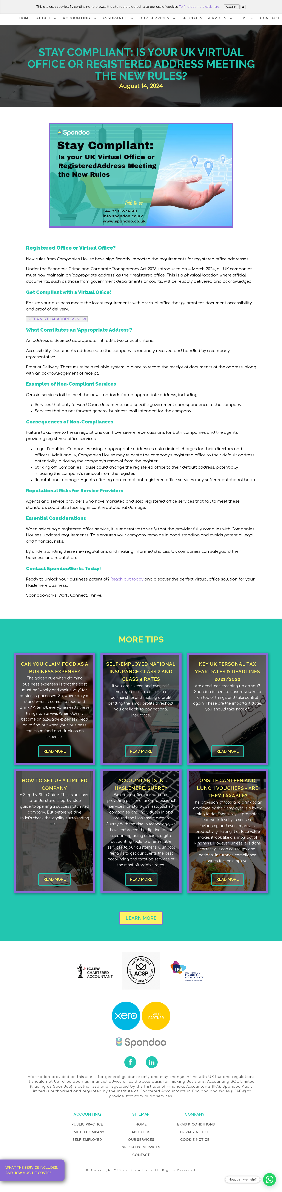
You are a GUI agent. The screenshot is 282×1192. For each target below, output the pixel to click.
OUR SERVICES (157, 18)
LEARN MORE (141, 918)
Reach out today (127, 579)
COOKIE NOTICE (195, 1139)
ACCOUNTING (80, 18)
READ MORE (54, 751)
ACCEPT (232, 7)
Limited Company (87, 1132)
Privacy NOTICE (195, 1132)
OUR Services (141, 1139)
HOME (25, 18)
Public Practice (87, 1124)
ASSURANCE (118, 18)
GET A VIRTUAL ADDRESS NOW (57, 319)
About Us (141, 1132)
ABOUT (46, 18)
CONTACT (270, 18)
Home (141, 1124)
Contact (141, 1155)
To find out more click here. (199, 6)
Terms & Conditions (195, 1124)
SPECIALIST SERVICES (207, 18)
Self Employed (87, 1139)
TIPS (247, 18)
